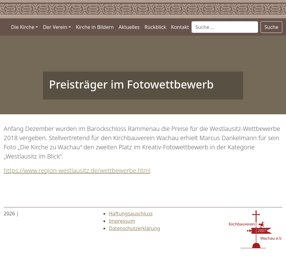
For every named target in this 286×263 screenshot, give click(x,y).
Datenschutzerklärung (134, 228)
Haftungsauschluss (131, 213)
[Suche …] (224, 27)
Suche (271, 27)
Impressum (122, 221)
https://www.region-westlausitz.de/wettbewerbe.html (77, 170)
